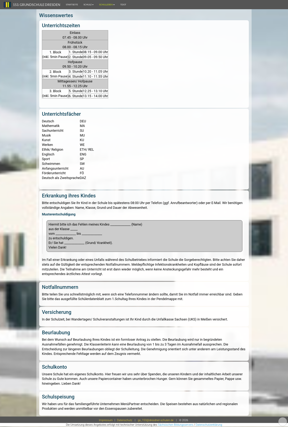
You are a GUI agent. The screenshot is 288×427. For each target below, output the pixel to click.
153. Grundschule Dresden (36, 5)
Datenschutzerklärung (209, 424)
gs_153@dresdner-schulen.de (155, 420)
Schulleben (107, 4)
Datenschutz (124, 420)
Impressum (106, 420)
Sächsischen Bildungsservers (175, 424)
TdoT (123, 4)
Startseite (72, 4)
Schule (88, 4)
